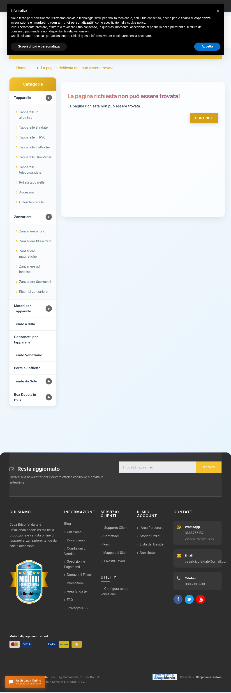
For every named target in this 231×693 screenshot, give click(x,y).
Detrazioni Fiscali (78, 576)
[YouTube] (200, 600)
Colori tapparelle (31, 203)
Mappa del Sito (113, 553)
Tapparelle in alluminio (28, 115)
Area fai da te (75, 592)
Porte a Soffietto (27, 369)
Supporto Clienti (114, 528)
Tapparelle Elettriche (34, 148)
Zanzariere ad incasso (29, 270)
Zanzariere (23, 218)
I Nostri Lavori (113, 562)
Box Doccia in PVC (25, 398)
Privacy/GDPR (76, 609)
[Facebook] (177, 600)
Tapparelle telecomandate (30, 170)
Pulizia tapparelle (32, 183)
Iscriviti (209, 468)
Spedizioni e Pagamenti (74, 565)
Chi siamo (73, 533)
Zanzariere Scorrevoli (35, 283)
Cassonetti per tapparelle (26, 340)
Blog (67, 525)
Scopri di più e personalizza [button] (39, 46)
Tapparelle (22, 99)
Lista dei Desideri (151, 545)
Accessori (26, 193)
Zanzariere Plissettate (35, 242)
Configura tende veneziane (114, 592)
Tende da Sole (25, 382)
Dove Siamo (74, 541)
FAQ (68, 601)
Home (21, 69)
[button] (218, 10)
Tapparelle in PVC (32, 138)
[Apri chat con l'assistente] (25, 682)
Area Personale (150, 528)
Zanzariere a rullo (32, 232)
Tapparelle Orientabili (35, 158)
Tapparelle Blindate (33, 128)
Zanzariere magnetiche (28, 254)
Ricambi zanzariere (33, 293)
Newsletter (146, 553)
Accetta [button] (207, 46)
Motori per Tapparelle (22, 309)
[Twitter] (189, 600)
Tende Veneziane (28, 356)
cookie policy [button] (136, 22)
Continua (204, 119)
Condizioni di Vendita (75, 552)
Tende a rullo (24, 325)
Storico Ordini (148, 537)
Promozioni (74, 584)
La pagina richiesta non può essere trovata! (78, 69)
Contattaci (110, 537)
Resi (105, 545)
